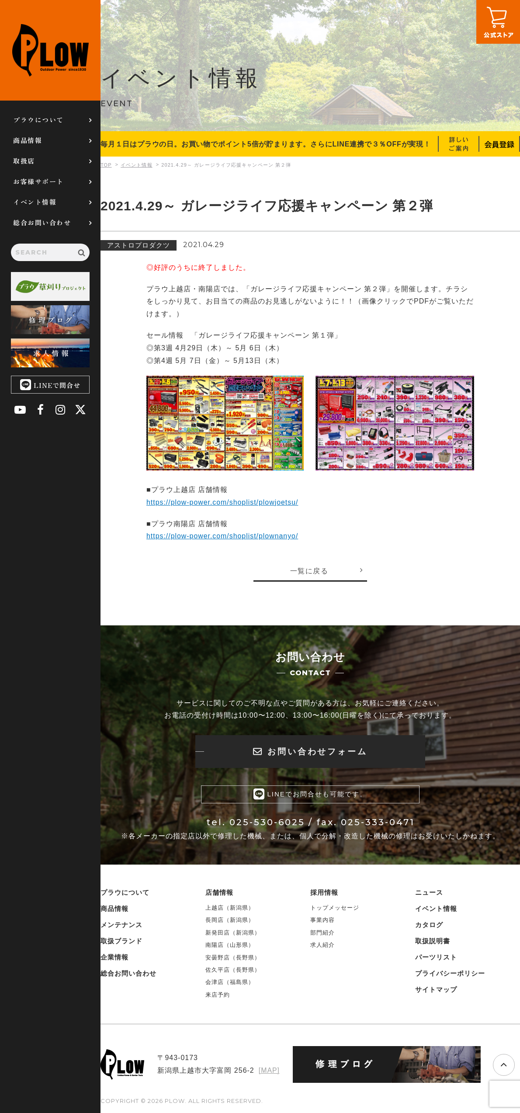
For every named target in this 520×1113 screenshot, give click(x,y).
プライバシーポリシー (450, 973)
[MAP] (269, 1071)
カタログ (429, 925)
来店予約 (217, 994)
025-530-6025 (267, 822)
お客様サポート (38, 181)
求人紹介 (322, 945)
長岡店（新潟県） (229, 920)
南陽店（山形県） (229, 945)
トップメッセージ (334, 908)
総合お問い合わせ (42, 222)
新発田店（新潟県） (232, 933)
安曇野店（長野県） (232, 957)
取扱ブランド (121, 941)
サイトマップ (436, 990)
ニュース (429, 893)
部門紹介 (322, 933)
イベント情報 (34, 201)
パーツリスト (436, 957)
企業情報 (114, 957)
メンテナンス (121, 925)
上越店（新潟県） (229, 908)
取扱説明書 (432, 941)
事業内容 (322, 920)
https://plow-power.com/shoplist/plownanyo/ (222, 536)
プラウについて (38, 119)
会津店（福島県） (229, 982)
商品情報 (27, 140)
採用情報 (324, 893)
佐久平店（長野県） (232, 970)
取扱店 (24, 160)
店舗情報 (219, 893)
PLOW (50, 50)
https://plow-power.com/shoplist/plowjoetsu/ (222, 502)
